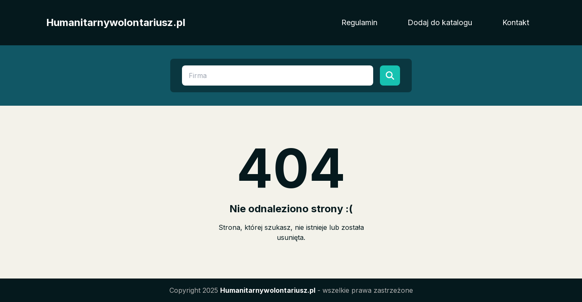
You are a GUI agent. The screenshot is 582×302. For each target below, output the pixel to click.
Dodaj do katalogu (440, 22)
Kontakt (515, 22)
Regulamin (359, 22)
